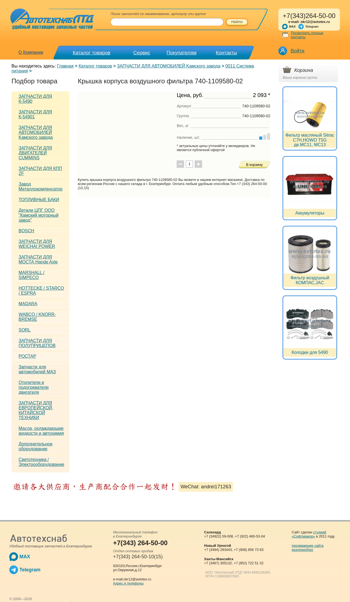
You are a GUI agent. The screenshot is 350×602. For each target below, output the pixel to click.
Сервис (141, 52)
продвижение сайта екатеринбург (307, 548)
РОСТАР (27, 356)
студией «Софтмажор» (309, 534)
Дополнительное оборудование (35, 446)
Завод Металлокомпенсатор (41, 186)
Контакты (226, 52)
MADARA (28, 303)
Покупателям (181, 52)
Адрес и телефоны (128, 583)
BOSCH (26, 230)
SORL (25, 330)
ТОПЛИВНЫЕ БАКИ (39, 199)
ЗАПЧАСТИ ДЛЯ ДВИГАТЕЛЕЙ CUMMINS (35, 153)
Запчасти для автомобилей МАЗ (37, 369)
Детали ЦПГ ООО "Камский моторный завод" (39, 215)
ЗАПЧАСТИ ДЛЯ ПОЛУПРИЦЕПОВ (37, 343)
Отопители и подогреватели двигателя (34, 387)
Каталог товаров (91, 52)
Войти (297, 51)
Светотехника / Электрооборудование (41, 462)
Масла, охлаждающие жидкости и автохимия (41, 431)
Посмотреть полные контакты (307, 35)
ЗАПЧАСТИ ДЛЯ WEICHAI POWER (37, 244)
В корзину (254, 165)
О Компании (31, 52)
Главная (65, 66)
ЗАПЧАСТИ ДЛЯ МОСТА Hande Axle (38, 259)
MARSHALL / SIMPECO (32, 275)
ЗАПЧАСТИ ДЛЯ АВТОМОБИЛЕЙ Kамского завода (168, 66)
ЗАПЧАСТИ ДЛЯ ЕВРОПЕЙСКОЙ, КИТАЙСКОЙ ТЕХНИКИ (36, 410)
